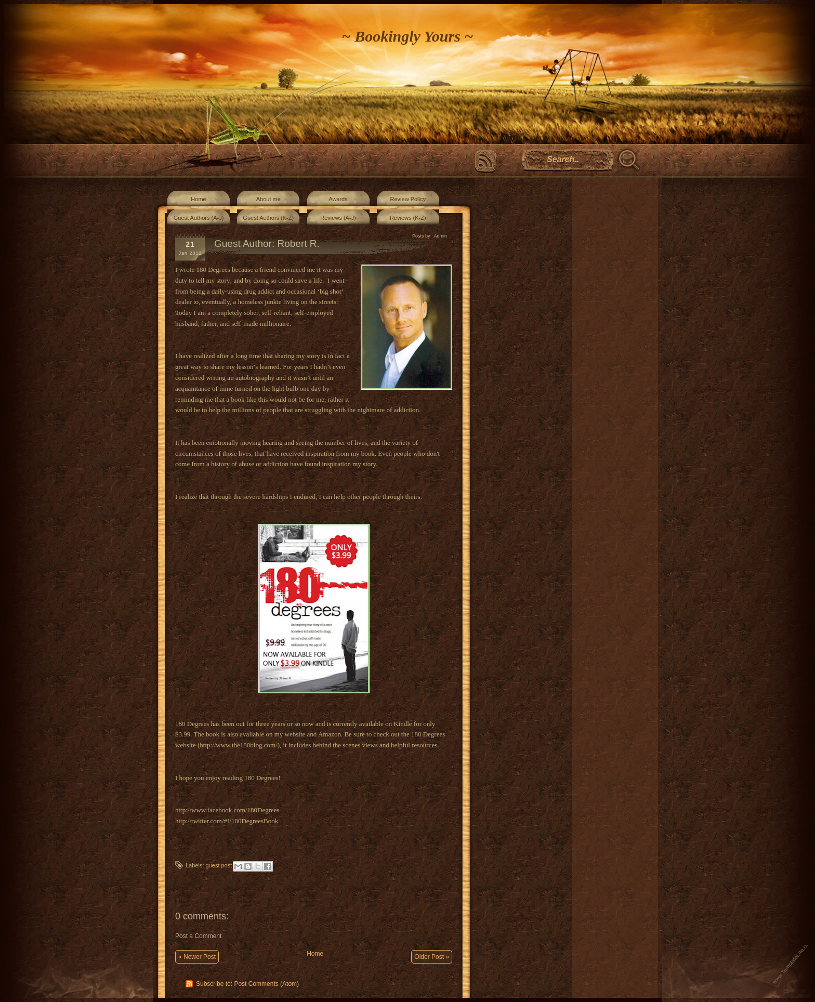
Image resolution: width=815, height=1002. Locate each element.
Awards (337, 199)
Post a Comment (198, 936)
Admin (440, 236)
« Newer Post (197, 956)
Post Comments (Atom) (266, 983)
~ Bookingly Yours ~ (408, 36)
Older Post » (431, 956)
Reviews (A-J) (338, 218)
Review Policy (408, 199)
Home (198, 199)
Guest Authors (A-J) (199, 218)
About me (268, 199)
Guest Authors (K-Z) (268, 218)
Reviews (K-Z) (408, 218)
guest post (219, 865)
